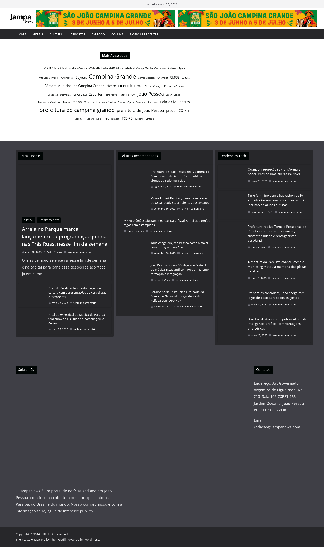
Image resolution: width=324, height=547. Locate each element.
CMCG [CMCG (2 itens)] (175, 77)
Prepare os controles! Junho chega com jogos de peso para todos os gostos (276, 295)
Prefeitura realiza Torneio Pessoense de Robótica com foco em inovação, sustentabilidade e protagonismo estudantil (277, 233)
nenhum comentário (77, 252)
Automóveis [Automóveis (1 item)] (67, 77)
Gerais (38, 34)
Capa (22, 34)
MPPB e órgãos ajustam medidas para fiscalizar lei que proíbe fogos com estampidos (167, 223)
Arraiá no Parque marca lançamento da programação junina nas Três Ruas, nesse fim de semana (64, 236)
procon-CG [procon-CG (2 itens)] (174, 110)
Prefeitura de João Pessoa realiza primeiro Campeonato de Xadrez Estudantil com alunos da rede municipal (180, 176)
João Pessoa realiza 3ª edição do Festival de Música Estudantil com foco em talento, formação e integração (180, 269)
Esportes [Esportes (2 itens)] (96, 94)
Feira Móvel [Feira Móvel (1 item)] (111, 94)
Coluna (117, 34)
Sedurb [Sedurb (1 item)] (90, 118)
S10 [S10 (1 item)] (187, 111)
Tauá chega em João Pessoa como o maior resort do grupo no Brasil (179, 245)
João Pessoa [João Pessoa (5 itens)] (150, 93)
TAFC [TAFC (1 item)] (106, 118)
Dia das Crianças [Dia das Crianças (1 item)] (153, 86)
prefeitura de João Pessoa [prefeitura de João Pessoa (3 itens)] (140, 110)
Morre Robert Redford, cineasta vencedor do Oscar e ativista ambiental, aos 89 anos (180, 200)
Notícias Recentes (144, 34)
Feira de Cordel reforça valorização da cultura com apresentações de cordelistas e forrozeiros (77, 292)
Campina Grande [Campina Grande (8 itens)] (112, 76)
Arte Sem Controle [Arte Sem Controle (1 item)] (48, 77)
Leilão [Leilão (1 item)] (177, 94)
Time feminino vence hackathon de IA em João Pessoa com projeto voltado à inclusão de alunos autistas (276, 200)
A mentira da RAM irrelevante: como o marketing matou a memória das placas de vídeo (277, 266)
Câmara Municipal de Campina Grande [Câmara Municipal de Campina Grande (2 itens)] (74, 85)
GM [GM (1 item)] (133, 94)
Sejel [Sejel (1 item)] (98, 118)
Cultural (57, 34)
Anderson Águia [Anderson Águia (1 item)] (176, 68)
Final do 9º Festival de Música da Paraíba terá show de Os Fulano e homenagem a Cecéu (76, 319)
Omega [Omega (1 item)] (121, 102)
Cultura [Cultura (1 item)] (186, 77)
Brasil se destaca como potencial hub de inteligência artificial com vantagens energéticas (277, 323)
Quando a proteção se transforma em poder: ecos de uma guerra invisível (275, 171)
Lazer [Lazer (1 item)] (169, 94)
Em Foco (98, 34)
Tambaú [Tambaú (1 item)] (115, 118)
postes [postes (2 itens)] (184, 102)
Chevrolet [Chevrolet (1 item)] (162, 77)
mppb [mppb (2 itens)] (77, 102)
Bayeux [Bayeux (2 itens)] (81, 77)
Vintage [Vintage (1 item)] (150, 118)
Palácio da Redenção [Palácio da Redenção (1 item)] (147, 102)
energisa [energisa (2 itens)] (80, 94)
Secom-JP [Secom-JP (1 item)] (80, 118)
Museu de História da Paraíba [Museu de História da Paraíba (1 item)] (100, 102)
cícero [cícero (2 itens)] (111, 85)
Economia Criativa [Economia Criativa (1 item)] (174, 86)
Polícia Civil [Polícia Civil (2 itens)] (168, 102)
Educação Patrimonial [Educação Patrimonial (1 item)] (59, 94)
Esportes (78, 34)
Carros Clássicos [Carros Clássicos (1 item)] (146, 77)
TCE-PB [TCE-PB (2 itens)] (127, 118)
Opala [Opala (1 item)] (130, 102)
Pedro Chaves (54, 252)
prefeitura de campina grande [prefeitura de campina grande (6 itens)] (77, 109)
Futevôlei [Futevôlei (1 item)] (124, 94)
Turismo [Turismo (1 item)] (139, 118)
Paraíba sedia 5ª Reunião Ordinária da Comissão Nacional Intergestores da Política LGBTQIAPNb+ (177, 296)
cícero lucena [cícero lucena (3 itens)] (130, 85)
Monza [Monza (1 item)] (66, 102)
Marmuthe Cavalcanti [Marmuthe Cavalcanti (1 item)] (49, 102)
